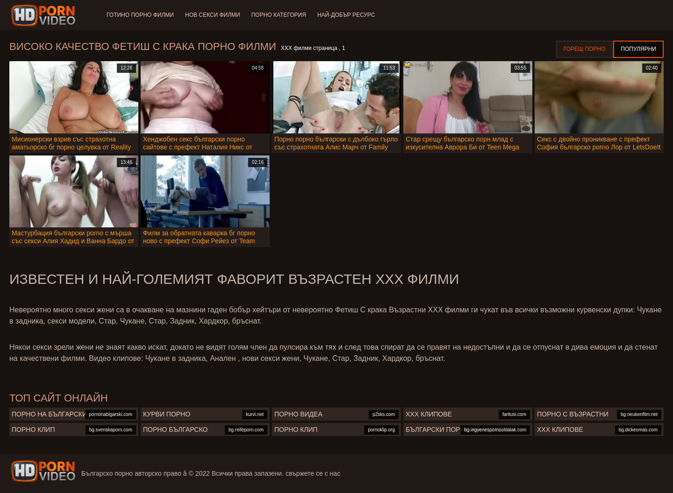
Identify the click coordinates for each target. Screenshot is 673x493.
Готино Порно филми (140, 15)
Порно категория (278, 15)
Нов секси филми (212, 15)
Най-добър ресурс (346, 15)
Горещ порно (585, 49)
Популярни (638, 49)
